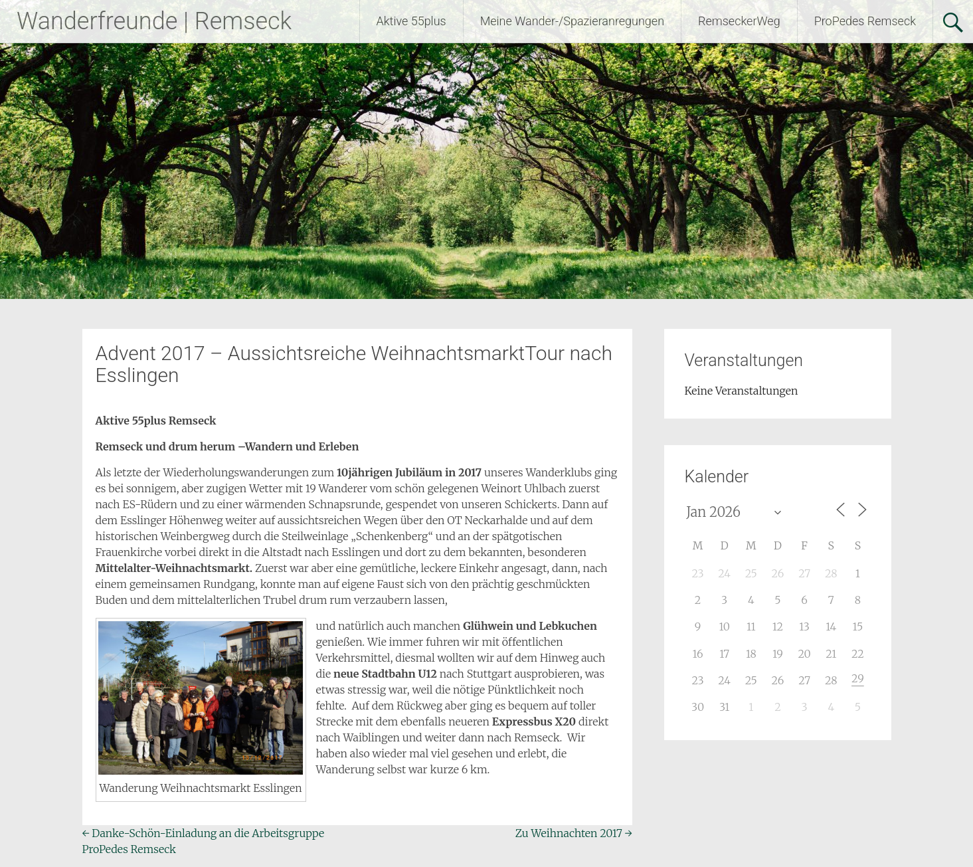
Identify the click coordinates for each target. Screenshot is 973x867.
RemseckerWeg (739, 21)
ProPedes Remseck (865, 21)
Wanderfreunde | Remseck (154, 21)
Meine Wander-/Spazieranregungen (572, 21)
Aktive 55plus (411, 21)
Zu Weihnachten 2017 (573, 833)
